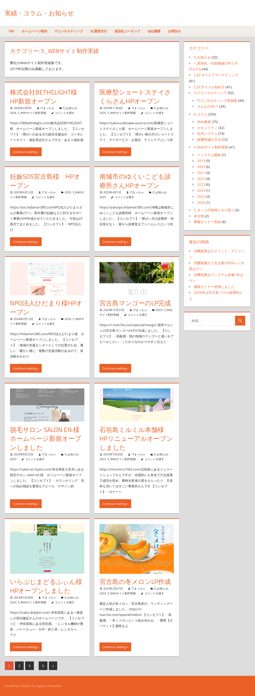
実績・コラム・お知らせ (45, 12)
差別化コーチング (127, 31)
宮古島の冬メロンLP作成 (135, 581)
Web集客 (204, 121)
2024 (68, 319)
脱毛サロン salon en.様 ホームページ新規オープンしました (48, 438)
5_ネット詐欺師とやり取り (214, 210)
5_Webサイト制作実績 (32, 113)
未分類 (199, 216)
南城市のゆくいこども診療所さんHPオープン (135, 181)
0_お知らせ (70, 108)
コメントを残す (65, 113)
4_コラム (200, 114)
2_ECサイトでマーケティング (216, 75)
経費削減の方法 (209, 139)
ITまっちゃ (47, 108)
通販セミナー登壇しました (214, 286)
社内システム (207, 133)
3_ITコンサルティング (210, 92)
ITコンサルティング (69, 31)
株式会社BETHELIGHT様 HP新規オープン (43, 96)
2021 (201, 172)
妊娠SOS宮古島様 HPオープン (45, 181)
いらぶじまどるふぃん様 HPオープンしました (49, 586)
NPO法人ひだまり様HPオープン (46, 307)
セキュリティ (207, 127)
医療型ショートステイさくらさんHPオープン (135, 96)
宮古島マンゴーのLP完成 (135, 303)
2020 (201, 166)
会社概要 (154, 31)
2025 (102, 113)
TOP (11, 31)
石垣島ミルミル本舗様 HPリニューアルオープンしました (136, 438)
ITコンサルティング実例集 (217, 100)
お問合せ (174, 31)
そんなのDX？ (208, 106)
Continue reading (24, 152)
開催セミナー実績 (207, 221)
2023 (159, 310)
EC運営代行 (99, 31)
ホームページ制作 (34, 31)
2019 (201, 160)
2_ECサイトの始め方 (209, 87)
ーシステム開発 (209, 155)
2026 (13, 113)
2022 (201, 178)
